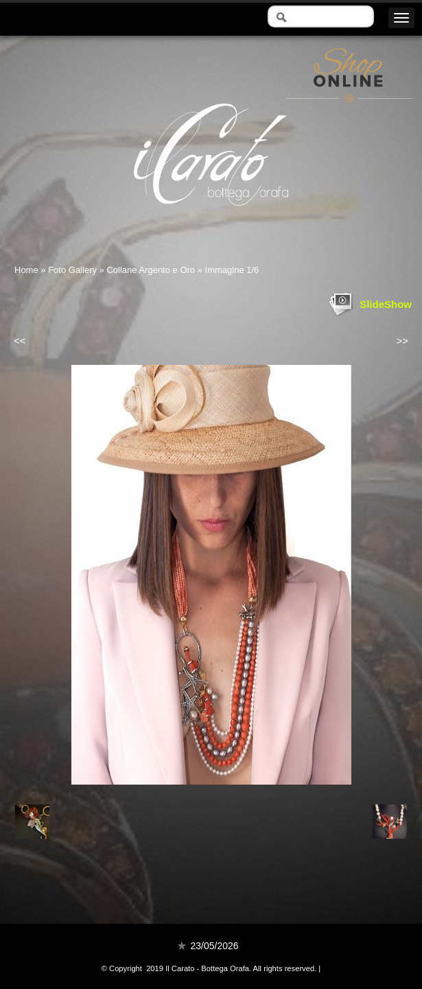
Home (26, 270)
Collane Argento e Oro (150, 270)
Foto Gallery (72, 270)
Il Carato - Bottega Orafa (211, 217)
